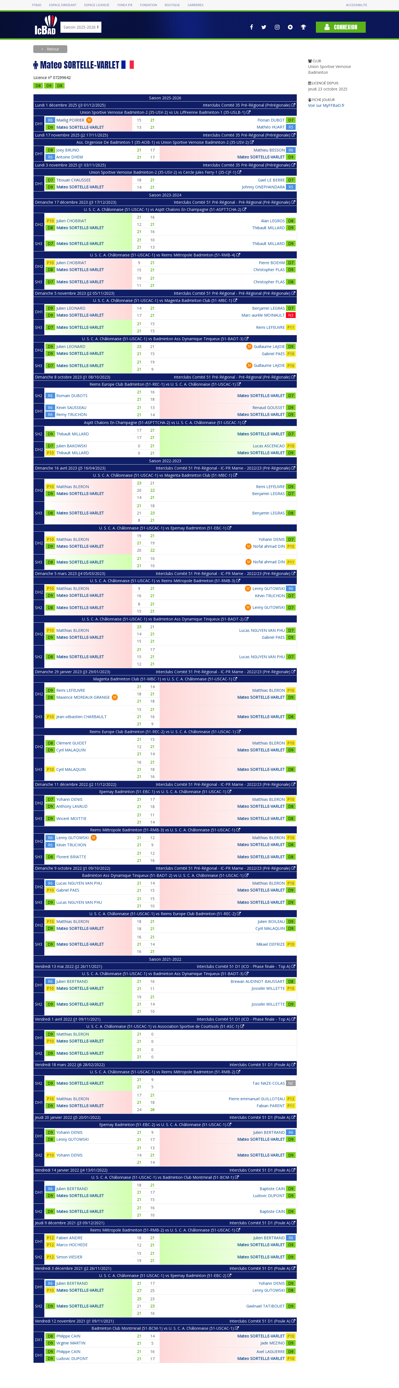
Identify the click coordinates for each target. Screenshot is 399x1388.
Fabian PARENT (271, 1105)
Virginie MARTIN (70, 1343)
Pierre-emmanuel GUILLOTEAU (257, 1098)
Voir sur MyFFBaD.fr (326, 105)
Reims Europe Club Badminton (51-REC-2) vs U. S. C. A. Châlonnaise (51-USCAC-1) (165, 731)
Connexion (340, 27)
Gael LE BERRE (271, 180)
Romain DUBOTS (72, 395)
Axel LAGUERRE (271, 1351)
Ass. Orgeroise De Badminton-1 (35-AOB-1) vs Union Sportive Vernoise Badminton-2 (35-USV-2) (165, 142)
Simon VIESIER (69, 1257)
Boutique (172, 5)
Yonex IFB (124, 5)
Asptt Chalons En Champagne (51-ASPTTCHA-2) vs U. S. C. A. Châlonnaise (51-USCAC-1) (165, 422)
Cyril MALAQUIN (71, 750)
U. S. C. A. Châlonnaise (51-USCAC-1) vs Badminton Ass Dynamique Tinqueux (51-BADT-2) (165, 619)
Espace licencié (96, 5)
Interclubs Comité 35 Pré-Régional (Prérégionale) (249, 105)
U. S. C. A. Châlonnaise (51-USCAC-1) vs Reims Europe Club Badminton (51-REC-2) (165, 913)
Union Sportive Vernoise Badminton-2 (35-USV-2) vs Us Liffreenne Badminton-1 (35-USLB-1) (165, 112)
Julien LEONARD (70, 308)
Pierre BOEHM (272, 262)
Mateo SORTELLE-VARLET (80, 127)
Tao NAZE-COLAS (268, 1083)
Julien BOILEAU (271, 921)
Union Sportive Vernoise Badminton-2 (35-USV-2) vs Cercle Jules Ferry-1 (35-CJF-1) (165, 172)
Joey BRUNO (67, 150)
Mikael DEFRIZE (270, 944)
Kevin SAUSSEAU (71, 407)
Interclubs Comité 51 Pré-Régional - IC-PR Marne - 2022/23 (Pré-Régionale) (225, 468)
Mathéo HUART (271, 127)
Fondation (148, 5)
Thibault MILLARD (268, 227)
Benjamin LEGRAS (268, 308)
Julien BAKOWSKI (71, 445)
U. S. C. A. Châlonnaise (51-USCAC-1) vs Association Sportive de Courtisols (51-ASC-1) (165, 1026)
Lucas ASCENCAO (269, 445)
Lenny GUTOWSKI (268, 588)
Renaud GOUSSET (268, 407)
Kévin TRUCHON (270, 595)
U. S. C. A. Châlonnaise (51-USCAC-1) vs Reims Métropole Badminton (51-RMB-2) (165, 1071)
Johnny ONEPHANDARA (263, 187)
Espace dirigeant (62, 5)
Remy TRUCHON (71, 414)
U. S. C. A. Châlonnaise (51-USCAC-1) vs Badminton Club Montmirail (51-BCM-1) (165, 1177)
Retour (52, 49)
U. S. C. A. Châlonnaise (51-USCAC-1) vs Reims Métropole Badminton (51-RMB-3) (165, 580)
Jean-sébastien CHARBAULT (81, 716)
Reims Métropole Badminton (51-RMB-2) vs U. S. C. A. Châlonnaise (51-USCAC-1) (165, 1230)
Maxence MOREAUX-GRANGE (83, 697)
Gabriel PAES (273, 353)
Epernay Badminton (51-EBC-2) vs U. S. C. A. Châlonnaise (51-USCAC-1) (165, 1124)
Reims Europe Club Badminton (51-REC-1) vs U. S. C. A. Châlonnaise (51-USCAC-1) (165, 384)
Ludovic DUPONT (269, 1195)
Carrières (195, 5)
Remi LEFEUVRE (270, 327)
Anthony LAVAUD (72, 806)
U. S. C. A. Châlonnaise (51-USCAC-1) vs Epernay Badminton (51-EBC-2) (165, 1275)
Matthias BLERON (72, 486)
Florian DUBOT (271, 120)
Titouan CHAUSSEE (73, 180)
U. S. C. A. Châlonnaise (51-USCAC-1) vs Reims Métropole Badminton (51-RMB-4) (165, 255)
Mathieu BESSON (269, 150)
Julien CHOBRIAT (71, 220)
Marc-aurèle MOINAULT (263, 315)
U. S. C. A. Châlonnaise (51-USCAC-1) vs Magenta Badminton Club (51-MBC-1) (165, 300)
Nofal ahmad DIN (269, 546)
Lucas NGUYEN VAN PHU (262, 630)
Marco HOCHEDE (72, 1244)
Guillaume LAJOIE (269, 346)
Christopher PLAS (269, 269)
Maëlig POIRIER (70, 120)
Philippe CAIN (68, 1336)
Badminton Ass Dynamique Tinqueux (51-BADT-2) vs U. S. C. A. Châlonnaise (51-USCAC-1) (165, 875)
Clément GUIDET (71, 743)
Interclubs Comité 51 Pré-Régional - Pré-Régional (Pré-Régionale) (234, 202)
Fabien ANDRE (69, 1237)
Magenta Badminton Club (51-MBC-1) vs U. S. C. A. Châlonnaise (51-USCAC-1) (165, 679)
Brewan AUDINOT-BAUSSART (258, 981)
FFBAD (36, 5)
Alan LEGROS (273, 220)
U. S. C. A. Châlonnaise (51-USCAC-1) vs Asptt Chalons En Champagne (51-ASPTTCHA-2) (165, 209)
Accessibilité (356, 5)
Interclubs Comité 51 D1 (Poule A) (262, 1064)
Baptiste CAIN (272, 1188)
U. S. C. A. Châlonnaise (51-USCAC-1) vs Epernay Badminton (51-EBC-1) (165, 528)
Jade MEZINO (272, 1343)
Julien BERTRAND (72, 981)
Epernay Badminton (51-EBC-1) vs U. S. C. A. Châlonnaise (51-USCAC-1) (165, 791)
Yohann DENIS (272, 539)
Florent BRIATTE (71, 856)
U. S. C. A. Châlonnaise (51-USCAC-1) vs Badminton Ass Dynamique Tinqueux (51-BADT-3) (165, 338)
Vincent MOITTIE (71, 818)
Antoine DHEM (69, 157)
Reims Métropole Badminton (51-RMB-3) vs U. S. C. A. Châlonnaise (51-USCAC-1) (165, 829)
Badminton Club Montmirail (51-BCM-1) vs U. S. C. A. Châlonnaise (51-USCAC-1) (165, 1328)
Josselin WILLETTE (268, 988)
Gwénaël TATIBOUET (265, 1306)
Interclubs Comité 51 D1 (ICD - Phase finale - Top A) (246, 966)
